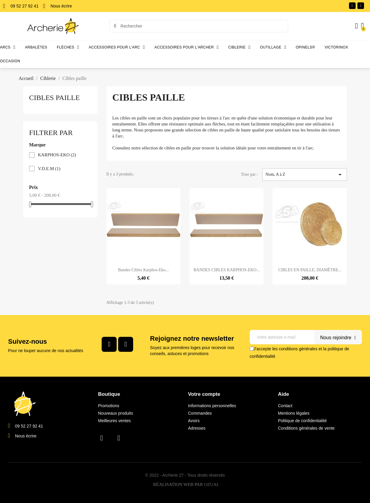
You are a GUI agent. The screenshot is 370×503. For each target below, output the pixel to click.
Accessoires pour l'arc (117, 47)
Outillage (273, 47)
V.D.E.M (49, 168)
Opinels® (305, 47)
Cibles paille (54, 97)
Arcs (7, 47)
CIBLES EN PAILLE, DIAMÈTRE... (310, 270)
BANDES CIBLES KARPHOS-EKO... (226, 270)
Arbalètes (36, 47)
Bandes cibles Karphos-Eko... (143, 270)
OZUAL (211, 484)
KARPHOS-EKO (57, 154)
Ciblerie (239, 47)
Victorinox (336, 47)
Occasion (10, 61)
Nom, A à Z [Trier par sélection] (305, 174)
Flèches (68, 47)
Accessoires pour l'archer (186, 47)
